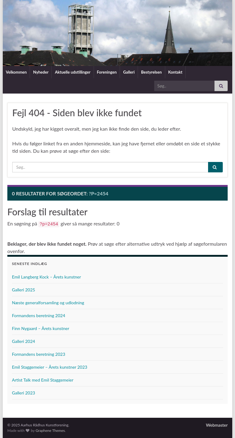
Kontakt (175, 72)
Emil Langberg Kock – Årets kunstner (46, 276)
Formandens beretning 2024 (38, 315)
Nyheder (40, 72)
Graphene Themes (50, 430)
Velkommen (16, 72)
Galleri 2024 (23, 341)
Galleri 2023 (23, 392)
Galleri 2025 (23, 289)
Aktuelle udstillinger (72, 72)
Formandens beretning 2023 (38, 354)
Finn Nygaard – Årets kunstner (40, 328)
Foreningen (107, 72)
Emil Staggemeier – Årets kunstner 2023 (49, 367)
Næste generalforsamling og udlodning (48, 302)
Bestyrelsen (151, 72)
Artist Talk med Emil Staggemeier (42, 379)
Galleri (129, 72)
